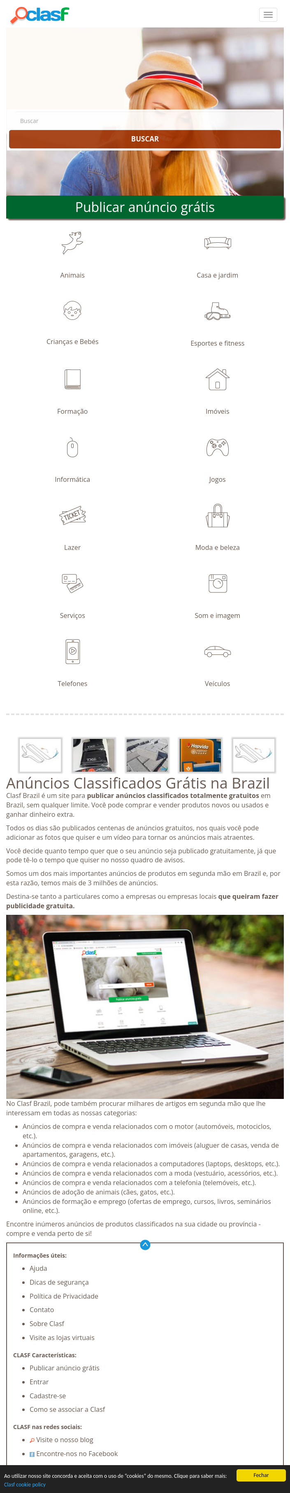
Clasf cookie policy (25, 1485)
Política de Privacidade (64, 1296)
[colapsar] (268, 15)
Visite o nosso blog (61, 1439)
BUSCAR (145, 139)
